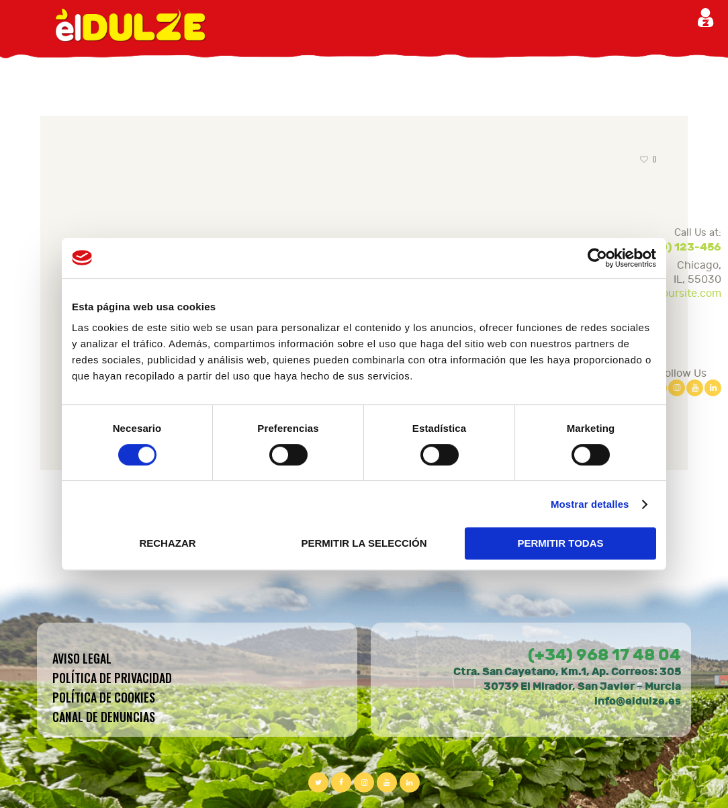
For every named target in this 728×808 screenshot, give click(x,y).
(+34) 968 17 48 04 (604, 654)
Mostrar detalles (590, 504)
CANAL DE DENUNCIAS (103, 716)
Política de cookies (103, 697)
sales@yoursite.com (671, 293)
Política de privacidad (112, 677)
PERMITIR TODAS (560, 543)
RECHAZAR (167, 543)
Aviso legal (81, 658)
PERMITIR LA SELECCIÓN (364, 543)
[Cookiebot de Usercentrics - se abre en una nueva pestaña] (597, 258)
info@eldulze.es (637, 700)
